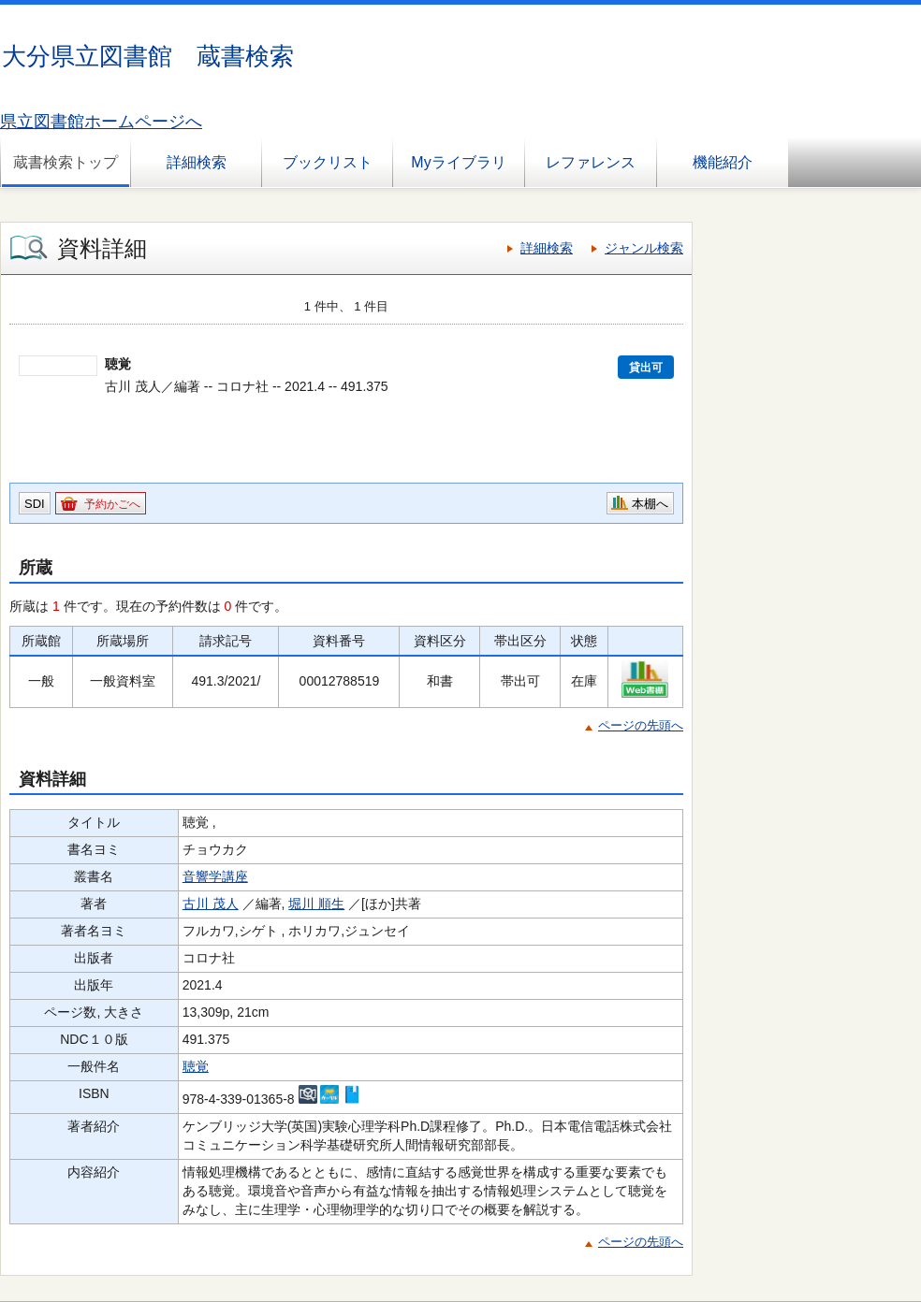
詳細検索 (197, 162)
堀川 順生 (316, 903)
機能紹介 (723, 162)
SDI (34, 504)
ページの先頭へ (640, 725)
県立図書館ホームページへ (101, 121)
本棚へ (650, 504)
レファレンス (591, 162)
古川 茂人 (211, 903)
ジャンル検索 (644, 247)
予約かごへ (112, 504)
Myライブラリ (458, 162)
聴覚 (196, 1066)
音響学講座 (215, 876)
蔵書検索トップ (65, 162)
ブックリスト (328, 162)
